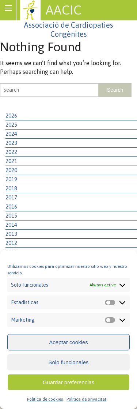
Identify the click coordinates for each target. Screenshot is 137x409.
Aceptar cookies (68, 342)
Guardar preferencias (69, 382)
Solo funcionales (68, 362)
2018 (11, 188)
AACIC (63, 9)
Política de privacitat (86, 399)
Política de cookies (45, 399)
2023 (11, 143)
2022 (11, 152)
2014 (11, 225)
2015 (11, 216)
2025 (11, 125)
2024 (11, 134)
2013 (11, 234)
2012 (11, 243)
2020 (11, 170)
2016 (11, 206)
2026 (11, 115)
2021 (11, 161)
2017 (11, 197)
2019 (11, 179)
